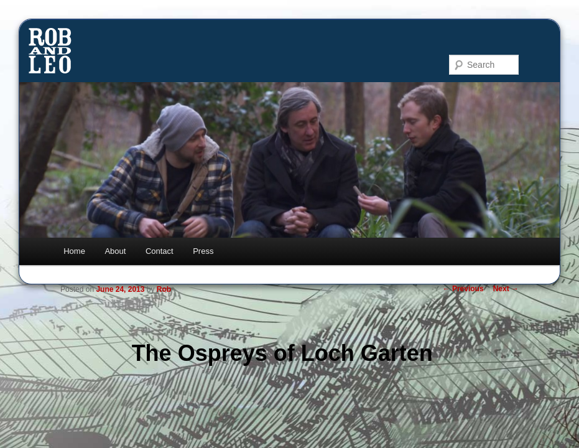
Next (506, 288)
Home (74, 251)
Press (203, 251)
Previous (463, 288)
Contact (160, 251)
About (115, 251)
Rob (164, 289)
